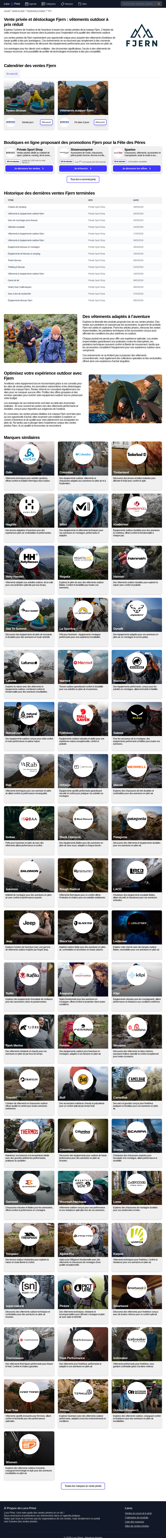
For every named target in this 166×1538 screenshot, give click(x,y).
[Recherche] (141, 3)
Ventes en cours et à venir (138, 1513)
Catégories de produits (136, 1517)
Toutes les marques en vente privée (83, 1486)
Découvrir (46, 122)
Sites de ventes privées (137, 1526)
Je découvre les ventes (29, 168)
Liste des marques (134, 1521)
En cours (12, 73)
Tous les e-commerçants (83, 179)
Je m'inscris (83, 168)
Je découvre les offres (136, 168)
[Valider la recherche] (159, 3)
